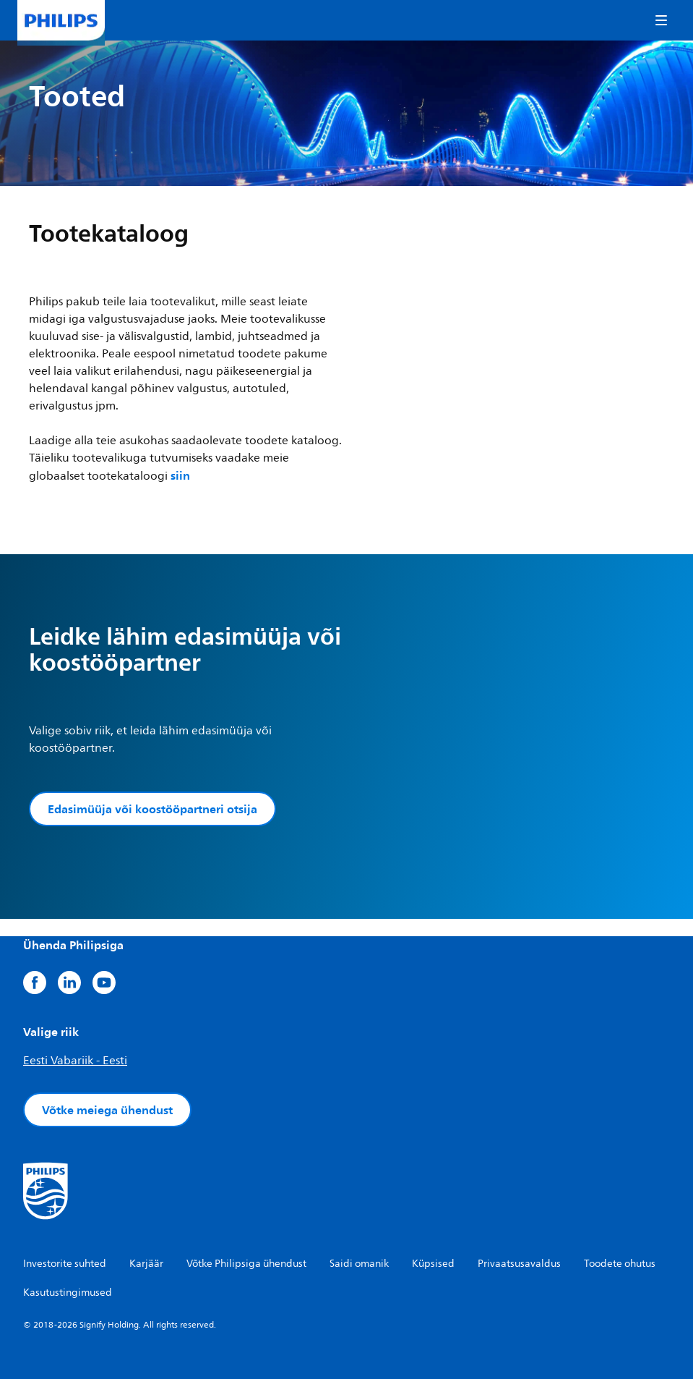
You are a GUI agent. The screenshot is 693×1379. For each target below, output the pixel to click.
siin (180, 475)
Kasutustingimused (67, 1292)
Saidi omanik (359, 1263)
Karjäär (146, 1263)
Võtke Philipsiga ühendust (246, 1263)
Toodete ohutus (619, 1263)
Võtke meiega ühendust (107, 1110)
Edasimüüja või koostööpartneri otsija (152, 809)
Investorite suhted (64, 1263)
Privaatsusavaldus (519, 1263)
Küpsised (433, 1263)
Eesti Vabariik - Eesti (75, 1060)
